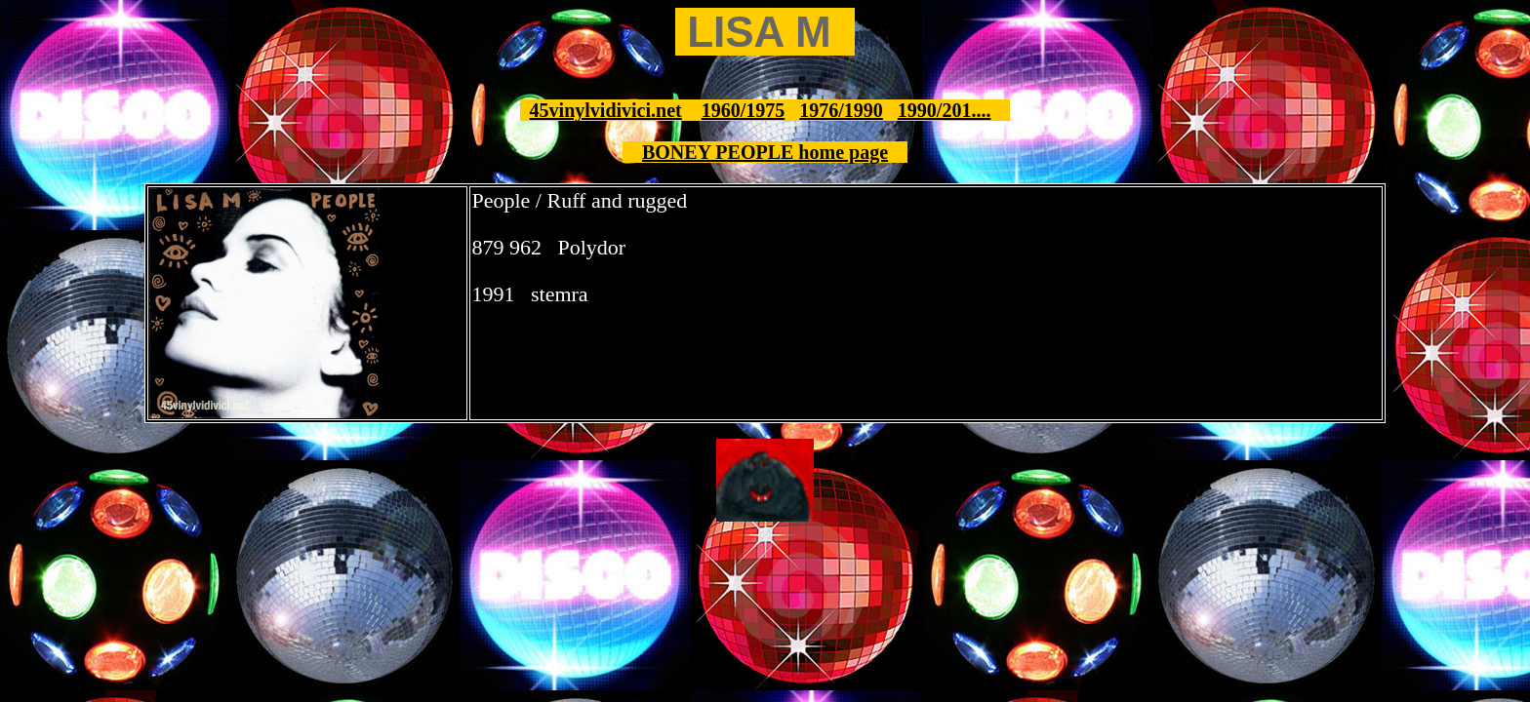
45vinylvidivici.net (606, 110)
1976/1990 (841, 110)
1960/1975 (743, 110)
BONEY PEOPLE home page (765, 152)
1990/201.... (944, 110)
